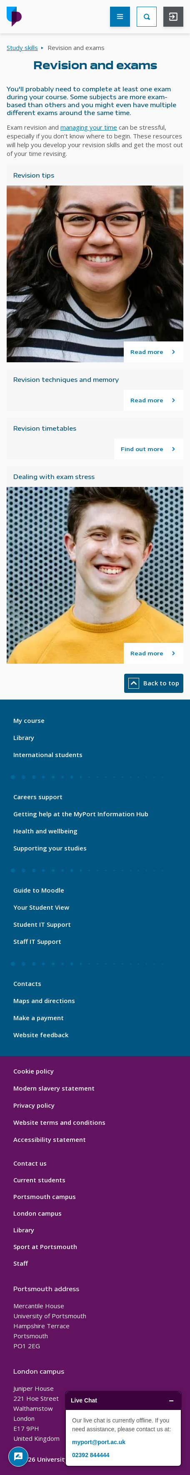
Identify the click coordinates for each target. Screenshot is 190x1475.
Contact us (30, 1163)
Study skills (22, 47)
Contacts (27, 983)
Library (23, 737)
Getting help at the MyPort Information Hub (80, 814)
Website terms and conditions (59, 1122)
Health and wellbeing (45, 831)
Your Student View (41, 907)
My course (29, 720)
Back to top (153, 683)
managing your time (88, 127)
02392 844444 (91, 1455)
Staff (20, 1263)
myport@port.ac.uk (98, 1442)
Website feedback (40, 1035)
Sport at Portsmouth (45, 1246)
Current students (39, 1180)
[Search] (147, 17)
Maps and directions (44, 1000)
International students (47, 754)
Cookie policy (33, 1071)
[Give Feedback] (18, 1457)
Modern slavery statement (54, 1088)
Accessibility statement (49, 1139)
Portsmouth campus (44, 1196)
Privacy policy (34, 1105)
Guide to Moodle (38, 890)
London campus (37, 1213)
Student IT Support (42, 924)
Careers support (37, 797)
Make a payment (38, 1017)
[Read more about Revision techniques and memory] (153, 400)
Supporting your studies (50, 848)
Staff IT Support (37, 941)
